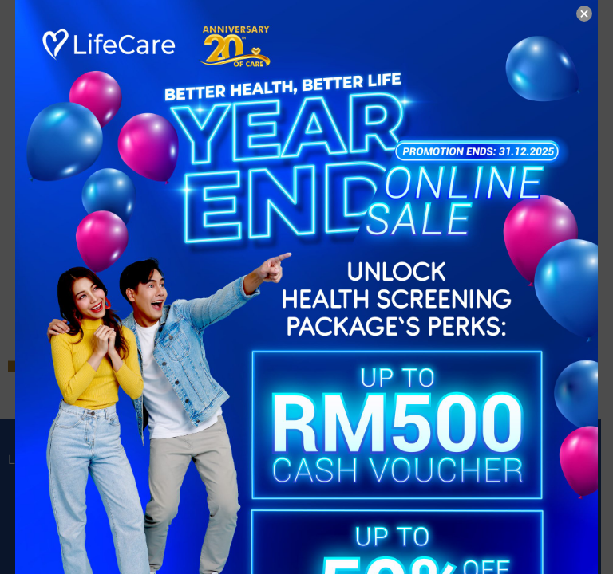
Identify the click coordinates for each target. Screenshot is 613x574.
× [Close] (584, 14)
